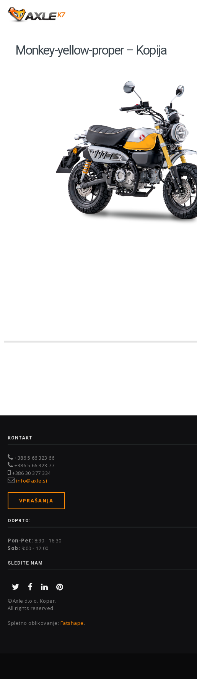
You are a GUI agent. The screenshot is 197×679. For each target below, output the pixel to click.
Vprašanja (36, 500)
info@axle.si (31, 480)
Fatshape (72, 622)
